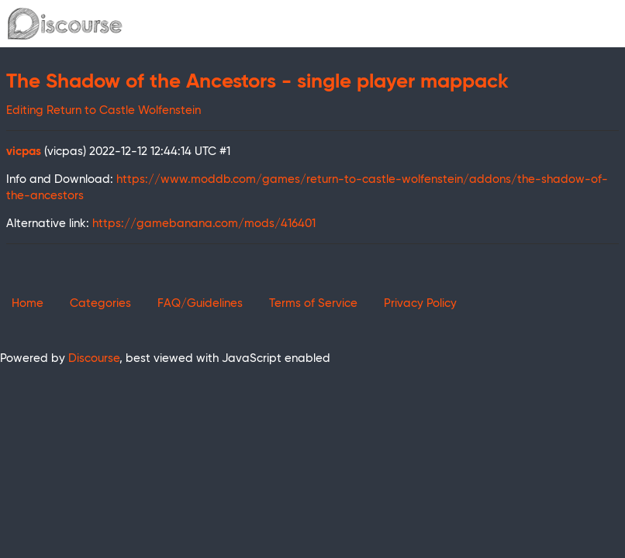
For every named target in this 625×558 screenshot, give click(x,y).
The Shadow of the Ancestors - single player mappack (257, 82)
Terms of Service (313, 303)
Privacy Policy (420, 303)
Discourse (93, 358)
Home (27, 303)
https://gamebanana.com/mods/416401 (204, 223)
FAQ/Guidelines (200, 303)
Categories (100, 303)
